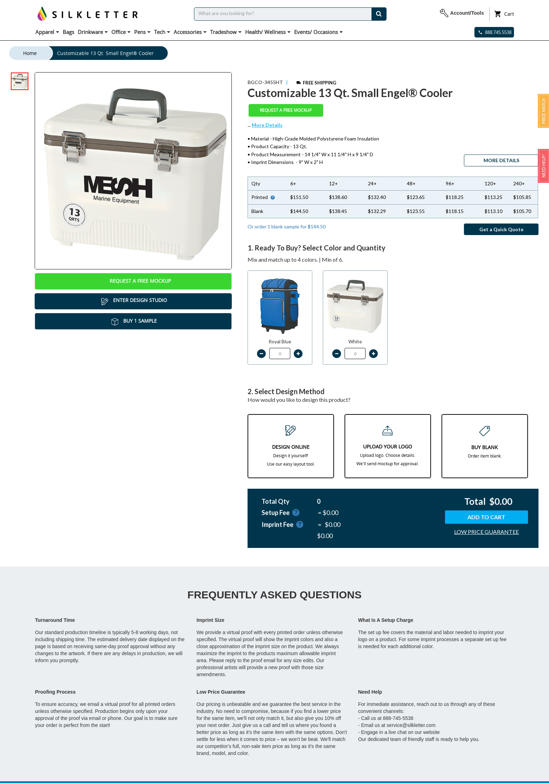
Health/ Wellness (268, 31)
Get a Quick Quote (501, 229)
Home (30, 53)
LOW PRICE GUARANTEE (486, 531)
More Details (267, 125)
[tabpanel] (133, 170)
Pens (142, 31)
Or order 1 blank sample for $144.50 (287, 226)
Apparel (47, 31)
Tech (162, 31)
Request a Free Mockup (133, 281)
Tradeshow (226, 31)
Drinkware (93, 31)
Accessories (190, 31)
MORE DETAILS (501, 160)
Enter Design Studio (133, 301)
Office (121, 31)
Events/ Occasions (318, 31)
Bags (68, 31)
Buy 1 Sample (133, 321)
